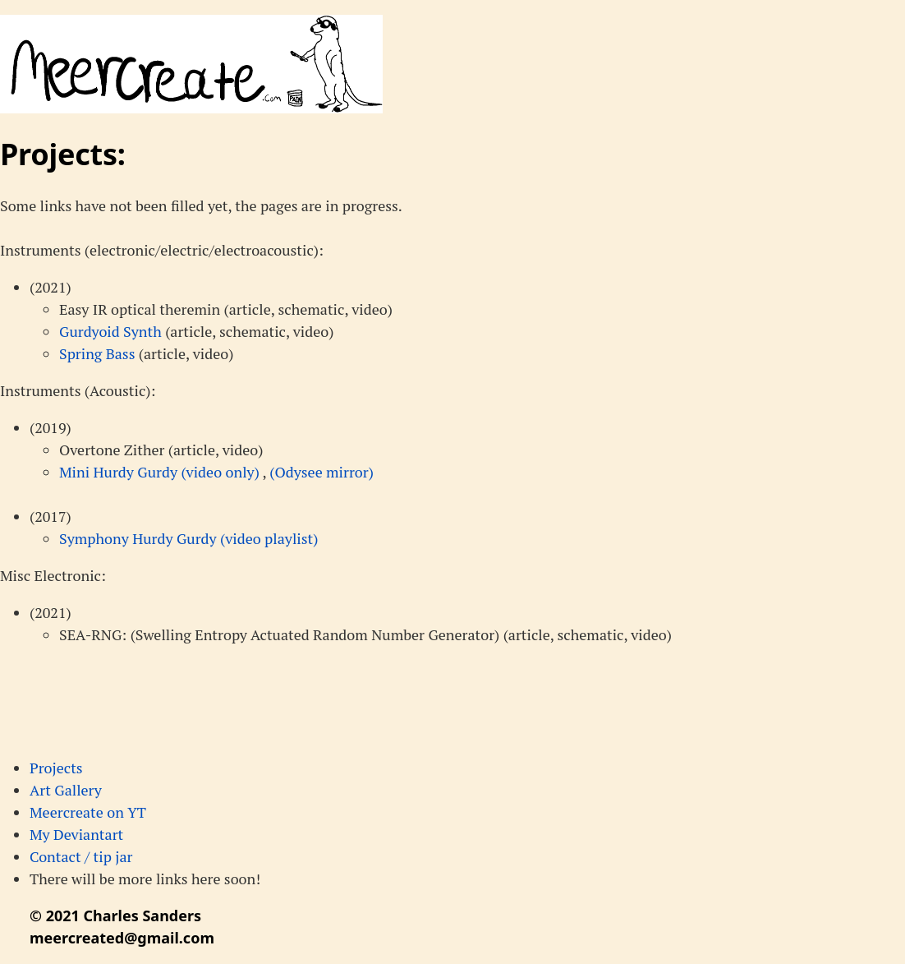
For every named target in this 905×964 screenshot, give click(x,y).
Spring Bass (97, 353)
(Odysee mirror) (321, 472)
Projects (56, 767)
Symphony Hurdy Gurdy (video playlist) (188, 538)
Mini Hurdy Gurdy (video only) (160, 472)
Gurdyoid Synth (110, 331)
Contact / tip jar (81, 856)
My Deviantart (76, 834)
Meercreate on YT (88, 812)
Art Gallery (66, 790)
